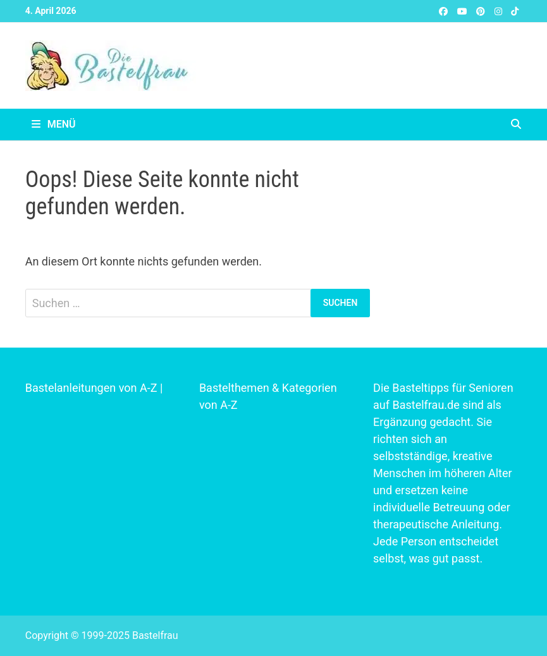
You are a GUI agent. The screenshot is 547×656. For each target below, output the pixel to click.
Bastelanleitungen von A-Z (91, 387)
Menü (54, 124)
